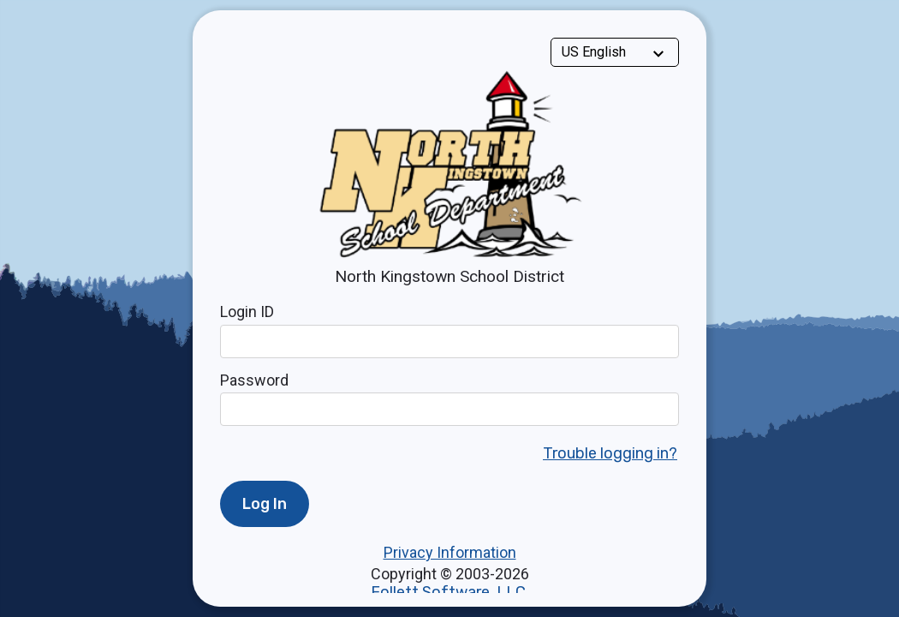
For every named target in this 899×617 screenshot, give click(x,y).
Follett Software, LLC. (450, 592)
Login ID (247, 311)
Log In (264, 503)
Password (254, 380)
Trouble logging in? (610, 453)
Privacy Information (450, 552)
